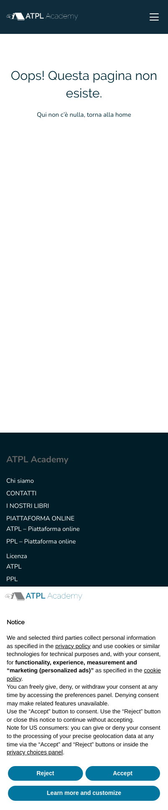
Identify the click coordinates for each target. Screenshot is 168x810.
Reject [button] (45, 773)
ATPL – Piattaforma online (43, 529)
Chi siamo (20, 481)
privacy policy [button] (72, 646)
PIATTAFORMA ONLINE (40, 519)
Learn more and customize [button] (84, 792)
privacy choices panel (35, 752)
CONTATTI (21, 494)
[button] (157, 600)
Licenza (16, 556)
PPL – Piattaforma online (41, 542)
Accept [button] (122, 773)
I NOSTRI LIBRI (27, 506)
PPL (12, 579)
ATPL (13, 567)
